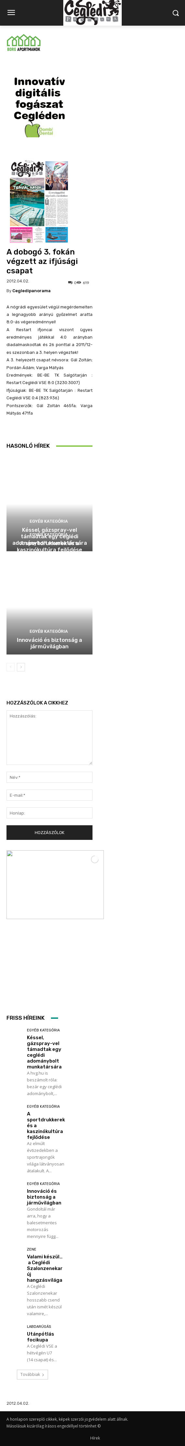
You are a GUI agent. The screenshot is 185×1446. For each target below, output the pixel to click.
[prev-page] (10, 667)
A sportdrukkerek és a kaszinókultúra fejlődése (49, 546)
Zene (31, 1249)
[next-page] (21, 667)
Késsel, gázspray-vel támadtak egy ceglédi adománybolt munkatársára (44, 1052)
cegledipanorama (31, 291)
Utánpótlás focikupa (40, 1337)
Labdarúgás (39, 1326)
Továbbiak (32, 1374)
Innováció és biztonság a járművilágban (49, 643)
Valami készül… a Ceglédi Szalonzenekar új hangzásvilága (45, 1268)
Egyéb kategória (49, 521)
